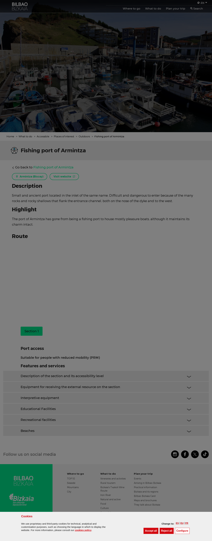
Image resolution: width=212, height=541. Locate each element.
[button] (177, 523)
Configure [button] (183, 530)
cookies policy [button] (83, 530)
